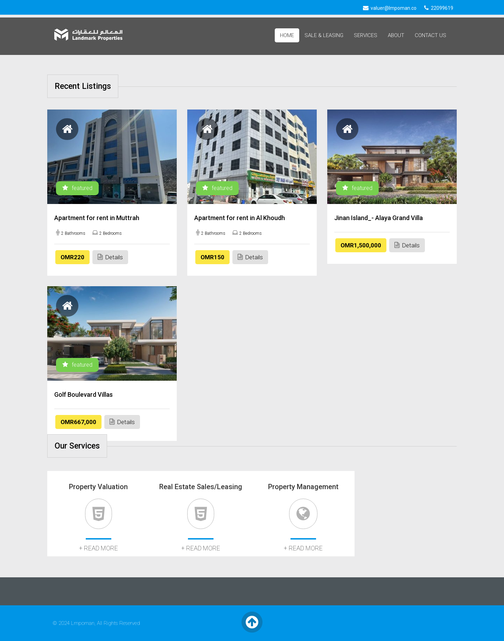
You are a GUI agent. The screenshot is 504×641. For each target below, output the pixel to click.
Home (287, 35)
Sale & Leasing (323, 35)
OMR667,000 (78, 421)
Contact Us (430, 35)
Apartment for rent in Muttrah (96, 217)
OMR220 (72, 257)
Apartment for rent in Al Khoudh (239, 217)
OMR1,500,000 (361, 245)
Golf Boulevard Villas (83, 394)
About (396, 35)
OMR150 (212, 257)
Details (110, 257)
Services (365, 35)
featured (77, 188)
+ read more (98, 548)
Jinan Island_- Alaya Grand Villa (378, 217)
